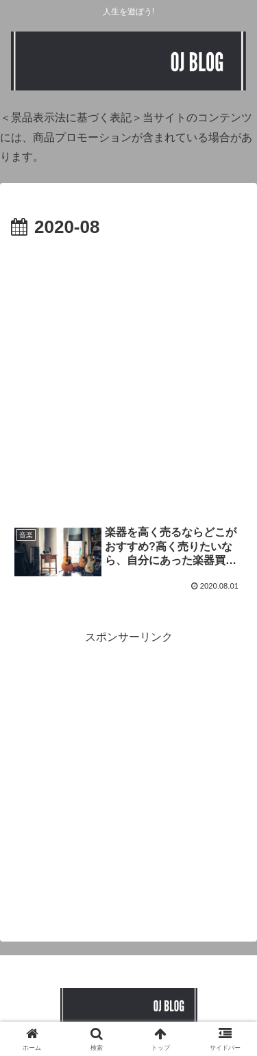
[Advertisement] (128, 377)
